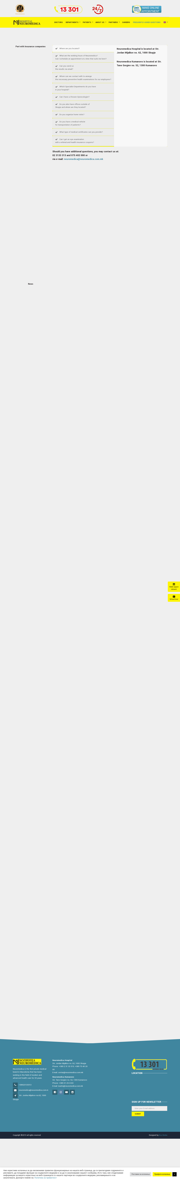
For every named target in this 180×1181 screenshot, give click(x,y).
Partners (113, 22)
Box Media (163, 1135)
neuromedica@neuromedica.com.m (33, 1090)
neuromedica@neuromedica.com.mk (83, 159)
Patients (87, 22)
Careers (126, 22)
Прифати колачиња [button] (162, 1174)
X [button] (174, 1174)
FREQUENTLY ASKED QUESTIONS (146, 22)
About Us (99, 22)
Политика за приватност (45, 1178)
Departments (72, 22)
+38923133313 (25, 1085)
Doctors (58, 22)
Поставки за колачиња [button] (141, 1174)
